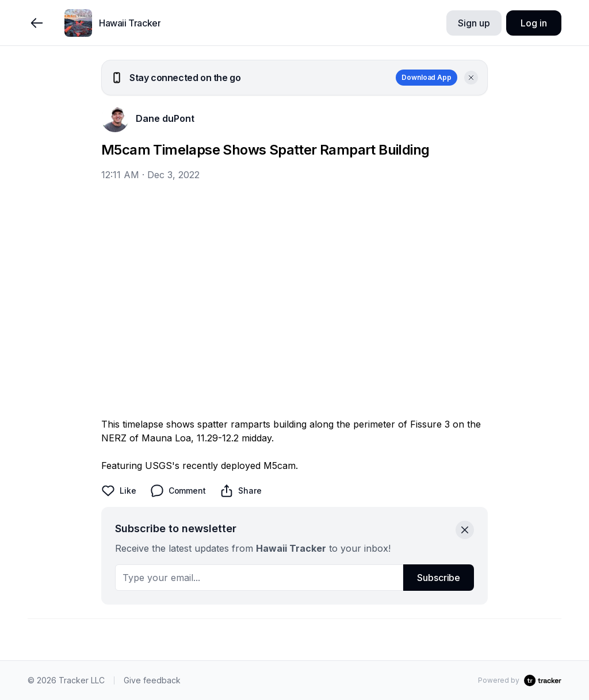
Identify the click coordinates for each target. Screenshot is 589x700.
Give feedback (152, 680)
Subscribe (438, 577)
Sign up (473, 23)
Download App (426, 77)
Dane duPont (165, 118)
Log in (533, 23)
